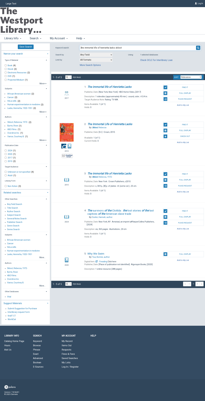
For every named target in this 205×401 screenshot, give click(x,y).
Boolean (37, 362)
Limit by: (59, 60)
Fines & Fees (68, 354)
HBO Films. (12, 129)
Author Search (13, 211)
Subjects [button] (8, 89)
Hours (7, 345)
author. (102, 217)
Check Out (177, 136)
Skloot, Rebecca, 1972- (17, 122)
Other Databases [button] (12, 291)
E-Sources (38, 366)
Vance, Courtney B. (15, 136)
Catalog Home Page (14, 341)
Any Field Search (14, 204)
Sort (176, 77)
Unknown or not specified (19, 172)
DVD (10, 76)
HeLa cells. (12, 101)
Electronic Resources (17, 72)
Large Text (11, 3)
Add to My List (183, 105)
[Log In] (196, 3)
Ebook (11, 69)
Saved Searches (70, 358)
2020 (10, 154)
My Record (67, 341)
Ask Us (7, 349)
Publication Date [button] (11, 145)
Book (10, 65)
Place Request (178, 99)
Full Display (177, 93)
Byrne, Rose (12, 126)
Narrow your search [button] (13, 53)
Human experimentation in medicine (23, 104)
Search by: (60, 55)
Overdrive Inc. (13, 133)
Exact (35, 354)
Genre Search (13, 226)
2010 (10, 161)
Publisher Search (14, 222)
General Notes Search (17, 218)
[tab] (25, 53)
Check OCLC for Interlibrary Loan (156, 60)
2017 (10, 158)
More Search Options (90, 65)
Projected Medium (16, 80)
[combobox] (96, 55)
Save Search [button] (26, 46)
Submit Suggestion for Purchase (22, 309)
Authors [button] (8, 117)
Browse (37, 345)
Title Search (12, 208)
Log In (200, 3)
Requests (66, 349)
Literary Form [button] (10, 181)
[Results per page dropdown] (68, 77)
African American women (19, 94)
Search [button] (35, 38)
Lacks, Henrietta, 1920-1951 (19, 108)
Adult (10, 175)
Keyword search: (63, 48)
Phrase (36, 349)
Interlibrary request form (19, 312)
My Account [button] (59, 38)
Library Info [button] (12, 38)
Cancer (10, 97)
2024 (10, 150)
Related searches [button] (12, 192)
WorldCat (12, 319)
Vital (9, 297)
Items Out (66, 345)
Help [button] (80, 38)
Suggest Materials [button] (13, 303)
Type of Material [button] (11, 60)
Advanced (38, 358)
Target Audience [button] (11, 167)
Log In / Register (70, 366)
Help (93, 335)
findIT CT (12, 316)
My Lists (66, 362)
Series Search (13, 229)
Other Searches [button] (11, 199)
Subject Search (14, 215)
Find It (176, 87)
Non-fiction (13, 186)
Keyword (37, 341)
